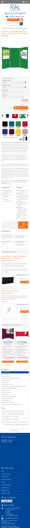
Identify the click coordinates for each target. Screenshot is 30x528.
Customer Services (6, 474)
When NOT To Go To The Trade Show (10, 419)
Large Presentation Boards (21, 28)
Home (4, 28)
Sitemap (3, 482)
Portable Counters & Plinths (9, 396)
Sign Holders (5, 394)
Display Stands (6, 374)
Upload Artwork (12, 19)
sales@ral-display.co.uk (15, 16)
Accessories (6, 201)
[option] (6, 116)
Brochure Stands (6, 392)
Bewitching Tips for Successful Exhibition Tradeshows (14, 422)
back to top (15, 430)
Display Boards (10, 28)
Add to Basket (20, 108)
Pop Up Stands (6, 376)
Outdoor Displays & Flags (8, 402)
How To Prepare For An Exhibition (10, 416)
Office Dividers (6, 382)
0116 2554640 (15, 13)
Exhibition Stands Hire (7, 398)
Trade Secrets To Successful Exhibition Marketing (13, 411)
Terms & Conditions (6, 485)
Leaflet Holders (6, 390)
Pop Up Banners (6, 380)
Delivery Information (6, 479)
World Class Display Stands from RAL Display (13, 414)
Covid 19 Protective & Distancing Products (12, 404)
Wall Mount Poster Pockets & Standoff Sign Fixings (14, 386)
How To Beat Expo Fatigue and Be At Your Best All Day (14, 424)
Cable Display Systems (8, 384)
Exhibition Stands (6, 400)
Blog (3, 408)
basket (25, 2)
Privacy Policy (4, 476)
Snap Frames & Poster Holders (9, 388)
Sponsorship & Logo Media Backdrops (11, 378)
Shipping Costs (24, 110)
